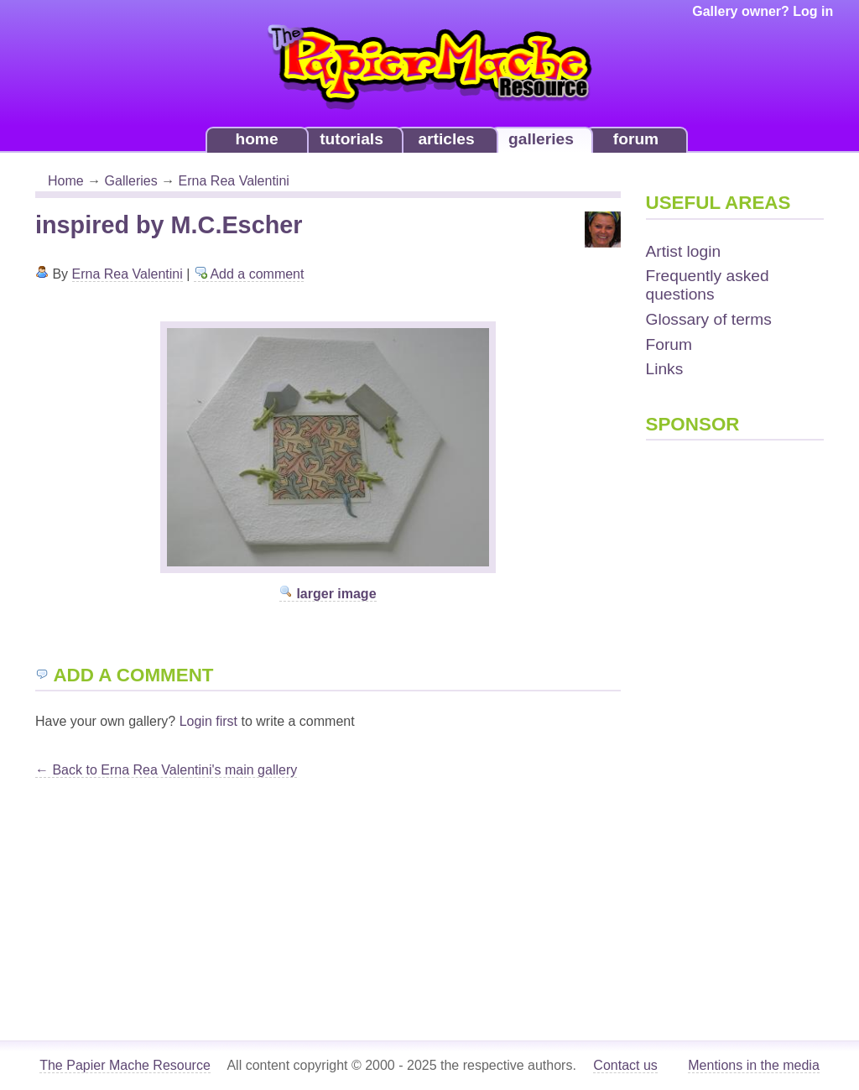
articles (446, 139)
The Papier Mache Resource (125, 1065)
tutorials (351, 139)
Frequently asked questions (707, 285)
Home (66, 181)
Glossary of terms (709, 319)
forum (636, 139)
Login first (208, 721)
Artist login (683, 251)
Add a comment (249, 274)
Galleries (131, 181)
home (256, 139)
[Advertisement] (713, 715)
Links (665, 369)
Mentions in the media (754, 1065)
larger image (328, 594)
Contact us (625, 1065)
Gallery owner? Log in (762, 11)
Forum (669, 344)
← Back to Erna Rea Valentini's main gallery (166, 770)
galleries (541, 139)
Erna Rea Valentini (234, 181)
